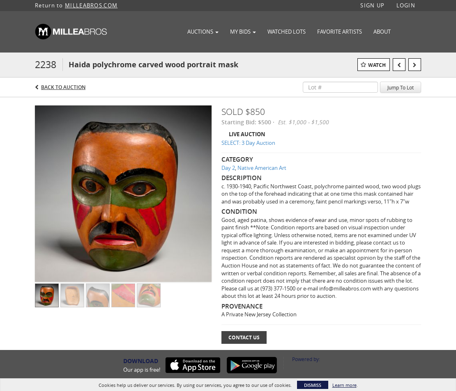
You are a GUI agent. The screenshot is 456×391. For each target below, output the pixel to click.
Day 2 (228, 167)
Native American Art (261, 167)
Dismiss (312, 385)
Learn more (344, 385)
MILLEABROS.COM (91, 5)
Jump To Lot (400, 87)
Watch (377, 65)
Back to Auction (63, 87)
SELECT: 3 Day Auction (248, 142)
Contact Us (244, 337)
